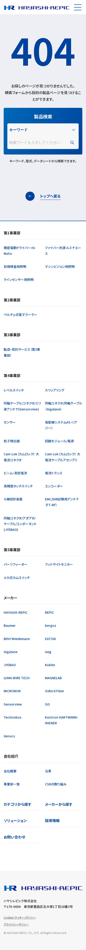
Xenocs (9, 736)
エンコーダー (54, 486)
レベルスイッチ (14, 390)
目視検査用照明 (15, 266)
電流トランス (53, 473)
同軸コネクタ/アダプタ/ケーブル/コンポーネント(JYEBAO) (20, 524)
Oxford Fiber (54, 691)
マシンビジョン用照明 (60, 266)
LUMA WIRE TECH (17, 678)
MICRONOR (12, 691)
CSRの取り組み (56, 784)
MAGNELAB (53, 678)
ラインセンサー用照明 (18, 279)
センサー (10, 422)
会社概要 (10, 771)
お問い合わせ (14, 837)
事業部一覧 (12, 784)
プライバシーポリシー (16, 924)
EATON (50, 638)
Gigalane (10, 651)
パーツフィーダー (15, 564)
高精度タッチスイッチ (18, 486)
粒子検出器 (12, 441)
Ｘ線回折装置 (13, 499)
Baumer (10, 625)
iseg (48, 651)
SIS (47, 704)
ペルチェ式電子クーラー (20, 314)
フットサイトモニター (59, 564)
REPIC (49, 612)
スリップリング (54, 390)
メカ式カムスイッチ (17, 577)
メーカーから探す (58, 804)
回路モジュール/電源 (59, 441)
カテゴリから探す (17, 804)
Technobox (12, 717)
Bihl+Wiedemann (17, 638)
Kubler (50, 664)
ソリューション (15, 820)
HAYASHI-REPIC (16, 612)
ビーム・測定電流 (15, 473)
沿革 (48, 771)
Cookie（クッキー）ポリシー (20, 917)
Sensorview (13, 704)
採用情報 (52, 820)
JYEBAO (10, 664)
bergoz (50, 625)
